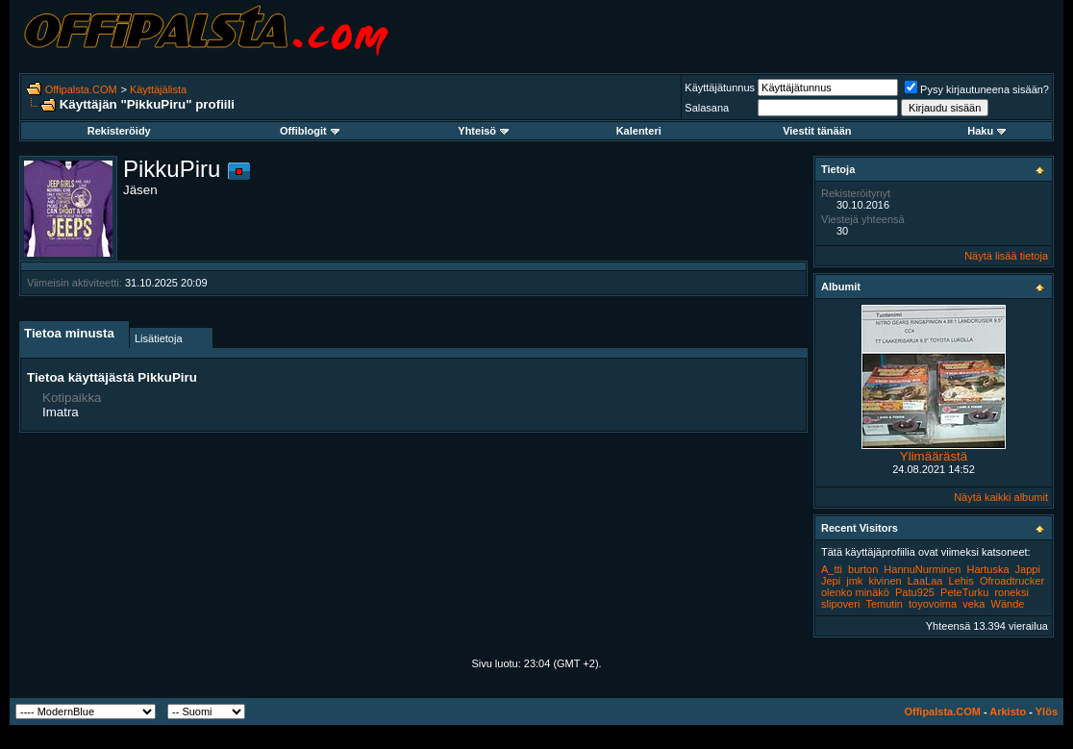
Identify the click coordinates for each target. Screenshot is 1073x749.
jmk (854, 581)
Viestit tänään (817, 131)
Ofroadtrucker (1012, 581)
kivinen (884, 581)
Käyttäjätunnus (720, 87)
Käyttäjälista (158, 89)
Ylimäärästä (933, 456)
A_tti (831, 569)
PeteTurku (964, 592)
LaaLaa (925, 581)
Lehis (961, 581)
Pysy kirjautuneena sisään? (977, 89)
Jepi (830, 581)
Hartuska (988, 569)
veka (973, 604)
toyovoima (933, 604)
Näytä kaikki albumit (1001, 497)
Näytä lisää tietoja (1006, 256)
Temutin (884, 604)
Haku (986, 131)
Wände (1008, 604)
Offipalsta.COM (81, 89)
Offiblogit (309, 131)
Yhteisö (483, 131)
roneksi (1011, 592)
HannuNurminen (922, 569)
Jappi (1027, 569)
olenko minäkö (855, 592)
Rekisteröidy (119, 131)
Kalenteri (638, 131)
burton (863, 569)
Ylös (1047, 711)
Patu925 (915, 592)
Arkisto (1007, 711)
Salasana (707, 107)
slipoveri (840, 604)
